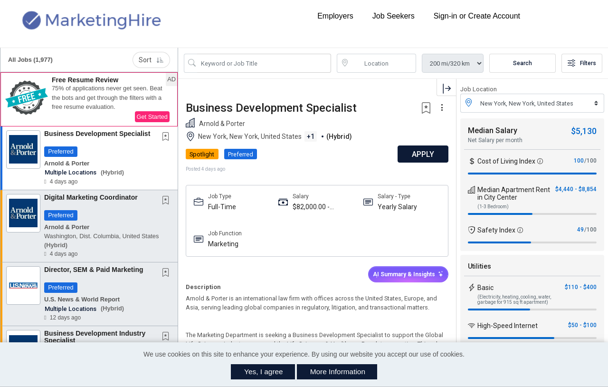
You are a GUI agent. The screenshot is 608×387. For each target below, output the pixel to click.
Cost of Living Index (506, 161)
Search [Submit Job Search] (522, 63)
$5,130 (584, 131)
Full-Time (222, 207)
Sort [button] (151, 60)
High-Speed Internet (507, 325)
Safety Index (496, 230)
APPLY (423, 154)
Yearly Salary (397, 207)
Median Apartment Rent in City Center (513, 193)
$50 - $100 (582, 325)
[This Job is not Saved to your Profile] (168, 137)
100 (579, 160)
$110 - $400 (581, 287)
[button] (89, 99)
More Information (337, 372)
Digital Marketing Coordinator (91, 197)
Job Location (478, 89)
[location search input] (383, 63)
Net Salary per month (495, 140)
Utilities (479, 266)
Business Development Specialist (97, 133)
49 (580, 229)
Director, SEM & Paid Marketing (93, 269)
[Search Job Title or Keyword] (264, 63)
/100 (590, 160)
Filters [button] (582, 63)
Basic (485, 287)
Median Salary (492, 130)
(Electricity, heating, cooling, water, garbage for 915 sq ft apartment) (514, 299)
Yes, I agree (263, 372)
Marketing (223, 244)
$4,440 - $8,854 (576, 189)
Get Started (152, 116)
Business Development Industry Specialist (94, 336)
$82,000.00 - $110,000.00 (311, 207)
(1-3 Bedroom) (493, 206)
